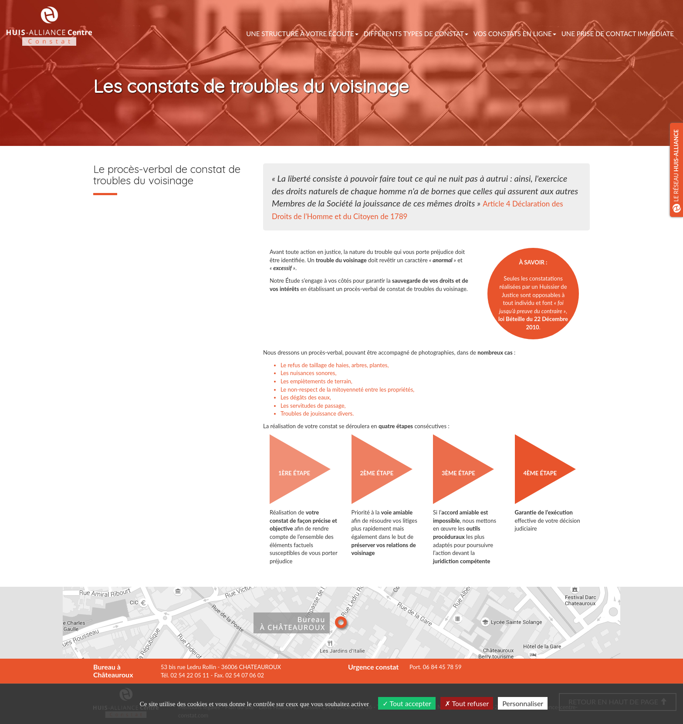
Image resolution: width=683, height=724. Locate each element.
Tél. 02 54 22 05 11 (185, 675)
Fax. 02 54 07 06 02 (239, 675)
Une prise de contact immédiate (617, 33)
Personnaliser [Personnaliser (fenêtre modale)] (522, 703)
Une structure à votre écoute (302, 33)
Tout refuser (467, 703)
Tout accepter (406, 703)
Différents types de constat (416, 33)
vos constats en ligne (514, 33)
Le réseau (677, 171)
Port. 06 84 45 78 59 (435, 666)
